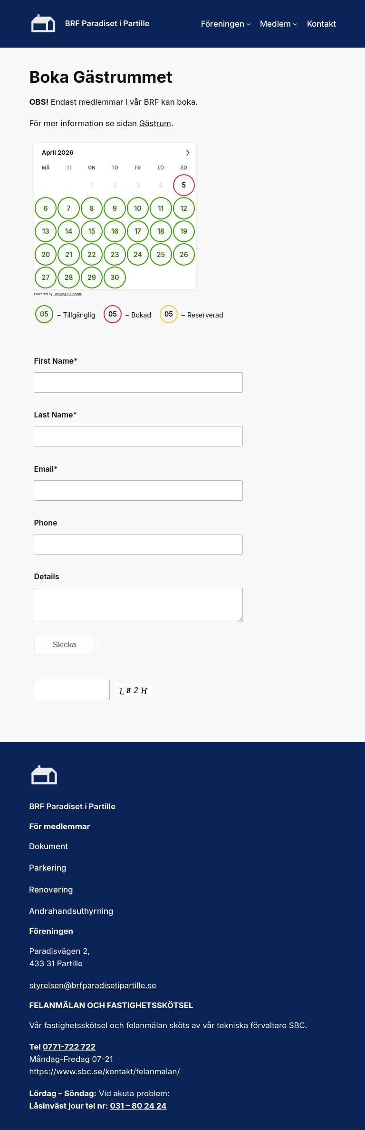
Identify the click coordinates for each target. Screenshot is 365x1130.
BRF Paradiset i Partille (107, 23)
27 (46, 277)
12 (184, 208)
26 (184, 254)
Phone (45, 522)
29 (92, 277)
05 (44, 314)
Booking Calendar (68, 294)
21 (69, 254)
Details (46, 576)
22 (92, 254)
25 (161, 254)
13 (45, 231)
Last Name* (55, 414)
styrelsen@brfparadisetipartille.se (92, 985)
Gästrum (155, 123)
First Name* (55, 361)
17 (137, 231)
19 (184, 231)
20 (46, 254)
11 (161, 208)
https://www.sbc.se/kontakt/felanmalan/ (104, 1071)
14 (68, 231)
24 (138, 254)
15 (92, 231)
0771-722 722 (69, 1046)
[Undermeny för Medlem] (295, 23)
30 (115, 277)
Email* (46, 469)
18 (160, 231)
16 (114, 231)
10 (138, 208)
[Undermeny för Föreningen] (248, 23)
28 (69, 277)
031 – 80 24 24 (138, 1105)
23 (115, 254)
